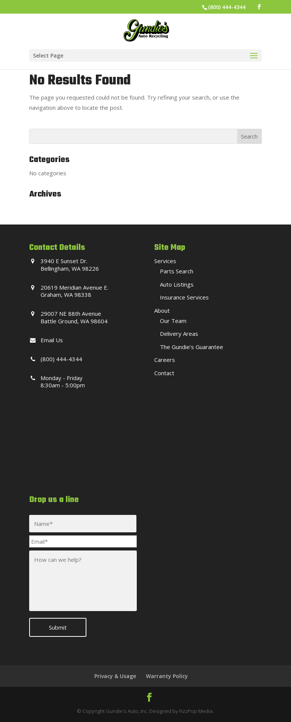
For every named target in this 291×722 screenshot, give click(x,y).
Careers (164, 359)
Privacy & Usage (115, 676)
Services (165, 261)
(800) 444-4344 (227, 7)
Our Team (173, 320)
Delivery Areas (179, 333)
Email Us (52, 340)
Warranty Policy (167, 676)
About (162, 310)
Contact (164, 373)
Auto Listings (177, 284)
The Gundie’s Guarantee (191, 347)
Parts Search (176, 271)
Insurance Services (184, 297)
